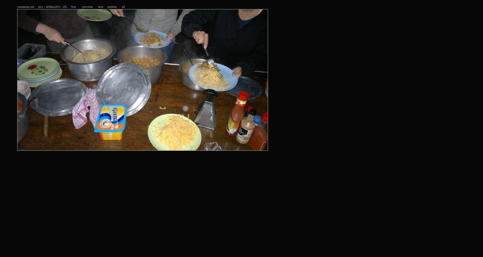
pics (40, 6)
